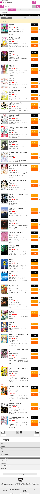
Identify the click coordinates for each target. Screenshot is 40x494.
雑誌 (36, 9)
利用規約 (5, 490)
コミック (28, 9)
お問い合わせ (4, 468)
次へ (37, 432)
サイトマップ (35, 490)
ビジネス (20, 9)
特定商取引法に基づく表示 (25, 490)
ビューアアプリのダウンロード (7, 465)
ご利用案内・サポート (5, 463)
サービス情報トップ (5, 460)
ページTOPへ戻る (20, 474)
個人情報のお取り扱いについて (15, 490)
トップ (4, 9)
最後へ (36, 435)
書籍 (12, 9)
